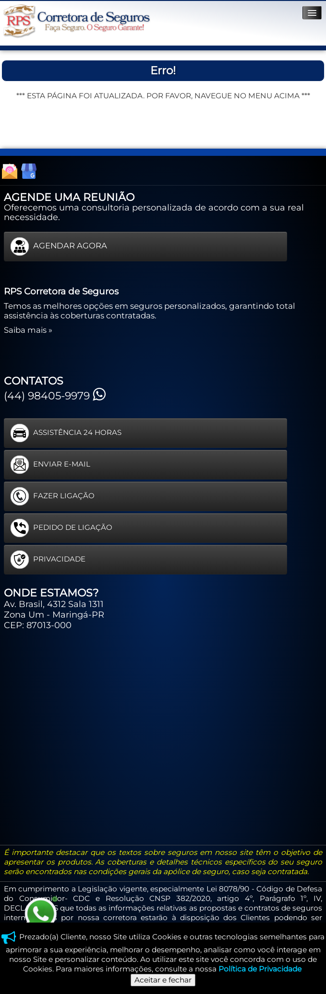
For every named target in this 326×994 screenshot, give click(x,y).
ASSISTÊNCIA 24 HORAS (65, 433)
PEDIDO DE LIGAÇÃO (61, 528)
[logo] (76, 21)
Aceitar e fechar (163, 979)
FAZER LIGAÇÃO (52, 496)
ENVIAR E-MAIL (50, 464)
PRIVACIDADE (47, 559)
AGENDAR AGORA (58, 246)
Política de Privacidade (260, 968)
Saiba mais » (28, 330)
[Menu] (312, 13)
